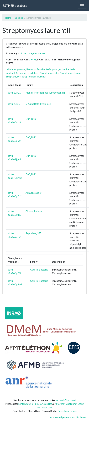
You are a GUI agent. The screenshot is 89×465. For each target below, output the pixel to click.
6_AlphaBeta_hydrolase (38, 103)
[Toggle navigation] (82, 6)
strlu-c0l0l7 (14, 103)
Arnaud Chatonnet (66, 400)
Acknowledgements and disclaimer (68, 417)
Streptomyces (13, 76)
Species (19, 17)
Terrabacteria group (47, 69)
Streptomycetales (49, 73)
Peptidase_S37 (34, 233)
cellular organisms (15, 69)
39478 (32, 59)
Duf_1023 (31, 118)
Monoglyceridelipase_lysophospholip (46, 92)
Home (8, 17)
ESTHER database (15, 5)
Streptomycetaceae (70, 73)
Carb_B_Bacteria (39, 269)
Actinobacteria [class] (27, 73)
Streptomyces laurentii (34, 53)
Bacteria (31, 69)
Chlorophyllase (34, 211)
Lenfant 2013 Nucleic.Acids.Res (35, 403)
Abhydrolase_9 (34, 192)
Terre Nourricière (67, 411)
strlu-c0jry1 (14, 92)
